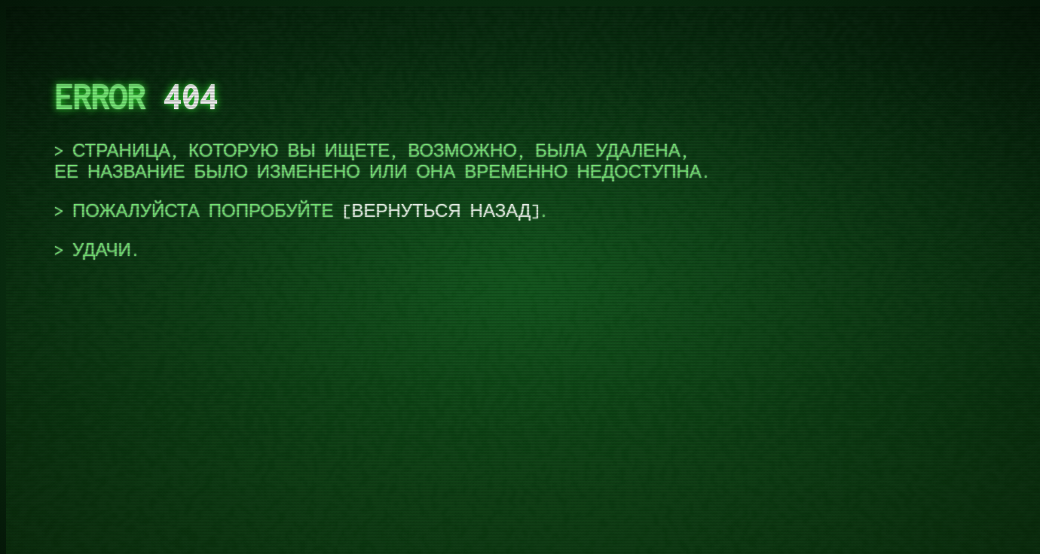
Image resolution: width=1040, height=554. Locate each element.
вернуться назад (441, 211)
